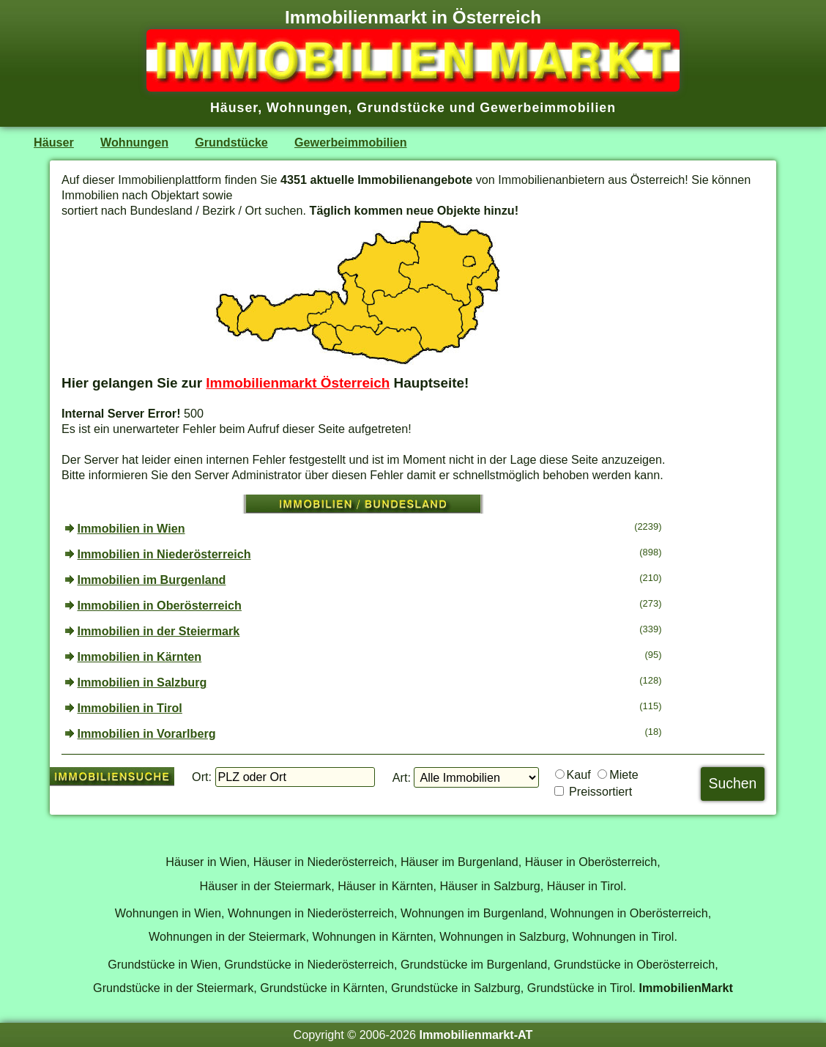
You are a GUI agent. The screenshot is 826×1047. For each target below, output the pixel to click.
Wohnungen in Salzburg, (504, 936)
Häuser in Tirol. (587, 885)
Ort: (202, 776)
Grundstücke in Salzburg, (457, 987)
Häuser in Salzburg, (491, 885)
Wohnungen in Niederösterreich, (312, 913)
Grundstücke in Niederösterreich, (310, 964)
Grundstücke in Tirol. (581, 987)
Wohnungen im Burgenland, (474, 913)
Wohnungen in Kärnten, (374, 936)
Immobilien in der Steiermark (159, 630)
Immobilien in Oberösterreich (160, 605)
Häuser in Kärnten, (387, 885)
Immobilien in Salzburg (142, 682)
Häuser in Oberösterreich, (593, 861)
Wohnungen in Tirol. (625, 936)
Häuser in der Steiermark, (267, 885)
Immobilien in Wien (131, 528)
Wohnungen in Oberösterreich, (630, 913)
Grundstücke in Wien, (164, 964)
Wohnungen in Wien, (170, 913)
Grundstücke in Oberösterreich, (636, 964)
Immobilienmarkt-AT (475, 1034)
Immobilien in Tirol (130, 707)
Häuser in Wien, (207, 861)
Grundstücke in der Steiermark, (175, 987)
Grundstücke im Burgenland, (476, 964)
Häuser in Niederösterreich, (325, 861)
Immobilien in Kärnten (140, 656)
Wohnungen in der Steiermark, (229, 936)
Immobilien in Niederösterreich (164, 554)
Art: (401, 777)
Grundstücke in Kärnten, (323, 987)
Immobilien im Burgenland (152, 579)
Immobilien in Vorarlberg (147, 733)
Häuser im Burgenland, (461, 861)
